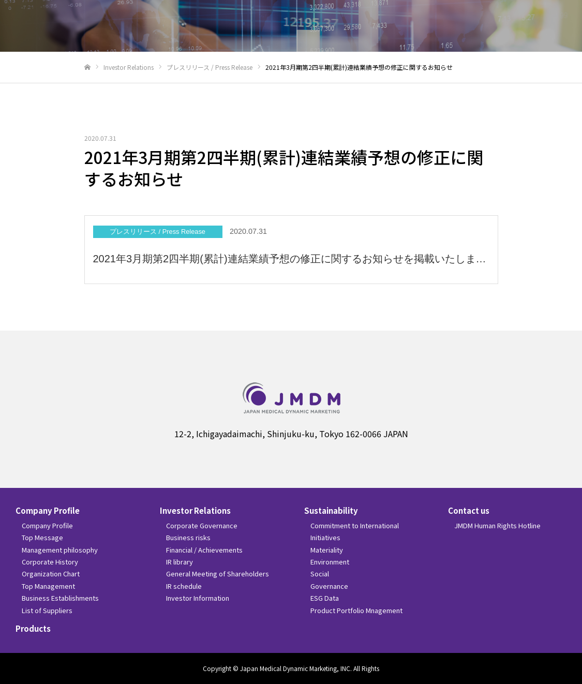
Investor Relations (195, 510)
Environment (329, 562)
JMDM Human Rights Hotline (497, 525)
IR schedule (184, 586)
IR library (179, 562)
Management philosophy (60, 550)
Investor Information (197, 598)
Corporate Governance (201, 525)
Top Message (42, 537)
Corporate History (50, 562)
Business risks (188, 537)
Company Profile (48, 510)
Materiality (326, 550)
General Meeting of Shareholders (217, 573)
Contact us (468, 510)
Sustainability (331, 510)
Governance (329, 586)
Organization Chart (51, 573)
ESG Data (324, 598)
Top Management (48, 586)
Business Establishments (60, 598)
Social (319, 573)
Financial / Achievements (204, 550)
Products (33, 628)
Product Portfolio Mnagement (356, 610)
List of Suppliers (47, 610)
